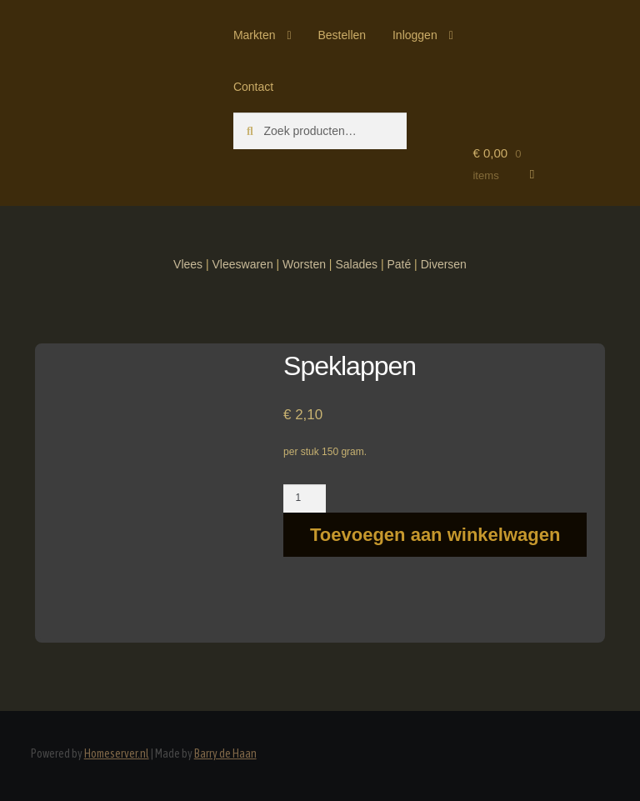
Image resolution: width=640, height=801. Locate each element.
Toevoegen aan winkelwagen (435, 534)
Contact (253, 86)
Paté (399, 264)
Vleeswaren (242, 264)
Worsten (304, 264)
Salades (356, 264)
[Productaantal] (304, 498)
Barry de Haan (225, 753)
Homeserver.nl (116, 753)
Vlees (187, 264)
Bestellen (342, 35)
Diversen (444, 264)
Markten (254, 35)
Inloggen (415, 35)
